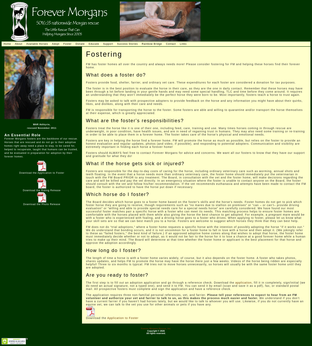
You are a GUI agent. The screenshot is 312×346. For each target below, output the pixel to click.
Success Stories (127, 44)
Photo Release (51, 204)
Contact (171, 44)
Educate (94, 44)
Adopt (55, 44)
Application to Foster (51, 173)
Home (7, 44)
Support (108, 44)
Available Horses (37, 44)
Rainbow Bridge (152, 44)
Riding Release (51, 190)
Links (183, 44)
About (18, 44)
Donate (80, 44)
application (243, 282)
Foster (67, 44)
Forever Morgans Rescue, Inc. (156, 328)
